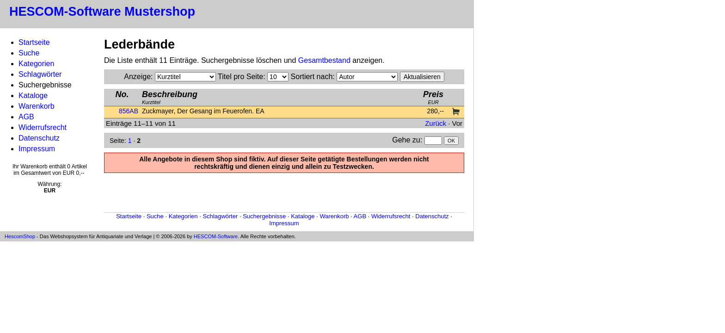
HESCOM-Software (216, 236)
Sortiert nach (312, 76)
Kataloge (33, 95)
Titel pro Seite (240, 76)
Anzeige (137, 76)
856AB (128, 111)
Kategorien (36, 64)
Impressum (36, 149)
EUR (433, 97)
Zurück (435, 123)
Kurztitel (169, 97)
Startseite (34, 42)
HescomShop (20, 236)
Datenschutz (39, 138)
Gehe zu (406, 140)
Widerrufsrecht (42, 127)
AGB (26, 117)
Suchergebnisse (264, 216)
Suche (28, 53)
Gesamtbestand (324, 60)
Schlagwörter (39, 74)
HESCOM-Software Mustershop (102, 11)
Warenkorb (36, 106)
